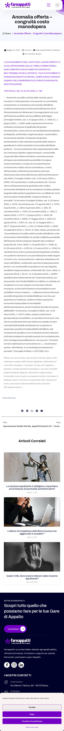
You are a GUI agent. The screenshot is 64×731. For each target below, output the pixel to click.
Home (6, 33)
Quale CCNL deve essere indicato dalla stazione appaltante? (32, 577)
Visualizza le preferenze (32, 721)
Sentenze (56, 50)
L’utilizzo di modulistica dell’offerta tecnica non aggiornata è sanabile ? (32, 532)
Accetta (32, 707)
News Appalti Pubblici (44, 50)
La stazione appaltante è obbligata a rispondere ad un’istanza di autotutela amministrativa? (32, 487)
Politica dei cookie (32, 727)
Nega (32, 714)
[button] (22, 410)
